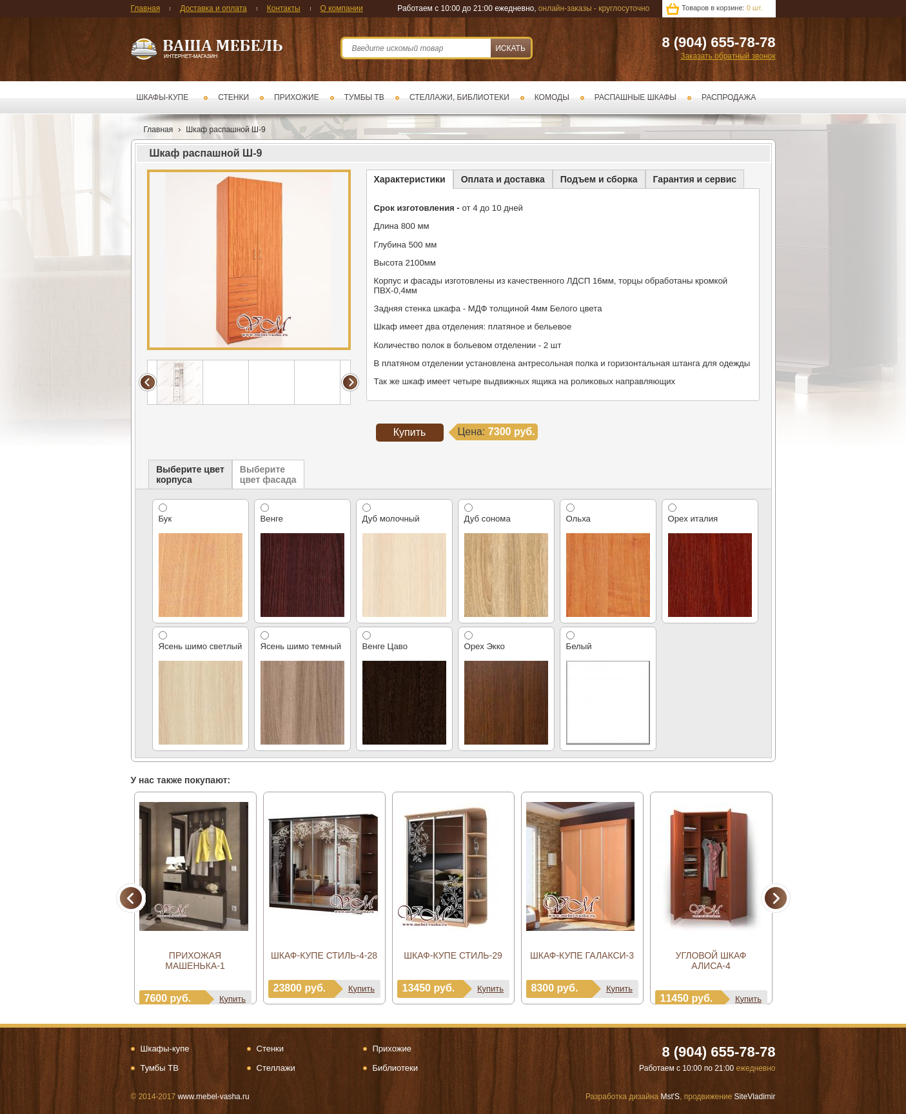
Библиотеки (395, 1068)
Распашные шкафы (635, 97)
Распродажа (729, 97)
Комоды (552, 97)
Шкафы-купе (163, 97)
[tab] (409, 179)
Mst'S (670, 1096)
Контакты (283, 8)
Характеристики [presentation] (410, 179)
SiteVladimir (754, 1096)
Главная (146, 8)
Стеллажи (276, 1068)
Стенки (233, 97)
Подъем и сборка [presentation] (599, 179)
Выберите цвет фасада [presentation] (268, 474)
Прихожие (296, 97)
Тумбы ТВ (364, 97)
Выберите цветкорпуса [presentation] (190, 474)
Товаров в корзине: (722, 8)
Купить (232, 999)
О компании (341, 8)
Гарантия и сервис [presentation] (694, 179)
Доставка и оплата (213, 8)
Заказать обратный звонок (727, 56)
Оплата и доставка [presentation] (503, 179)
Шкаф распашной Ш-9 (226, 129)
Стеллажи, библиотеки (459, 97)
